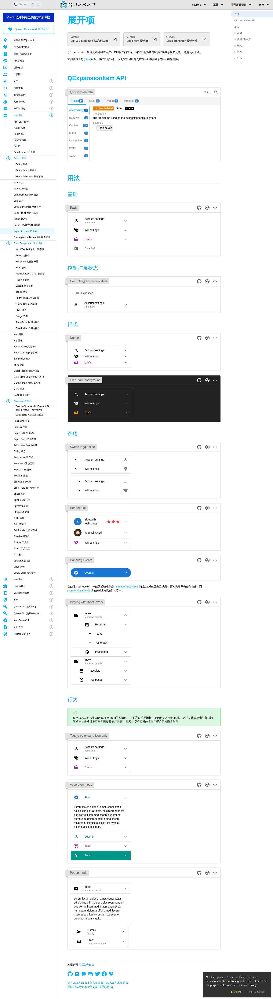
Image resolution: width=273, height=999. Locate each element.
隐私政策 (97, 982)
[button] (28, 81)
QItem (87, 59)
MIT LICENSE (77, 982)
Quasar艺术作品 (117, 982)
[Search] (27, 4)
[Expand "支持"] (264, 4)
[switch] (82, 293)
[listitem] (28, 40)
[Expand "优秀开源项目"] (242, 4)
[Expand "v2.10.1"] (199, 4)
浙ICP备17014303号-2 (82, 986)
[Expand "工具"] (219, 4)
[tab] (77, 101)
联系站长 (87, 964)
